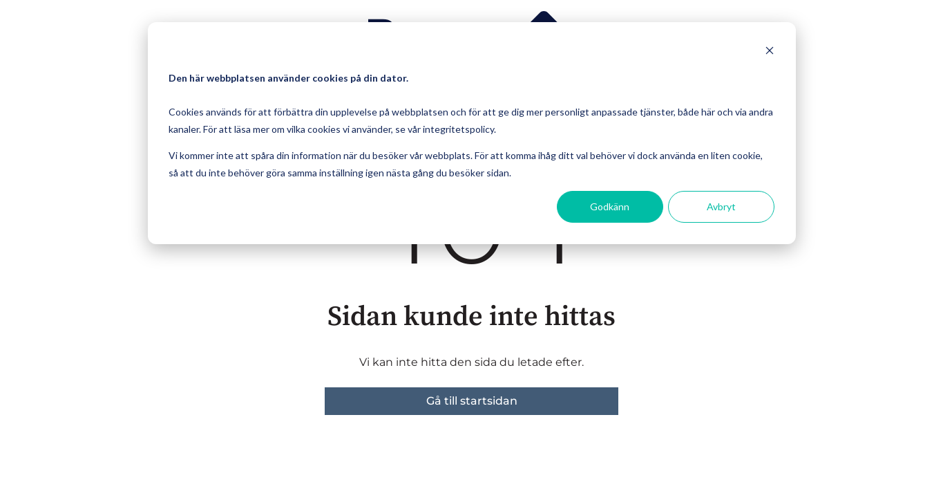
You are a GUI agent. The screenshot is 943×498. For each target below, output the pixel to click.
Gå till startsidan (471, 400)
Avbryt (721, 206)
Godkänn (609, 206)
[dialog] (472, 133)
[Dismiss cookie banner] (769, 52)
